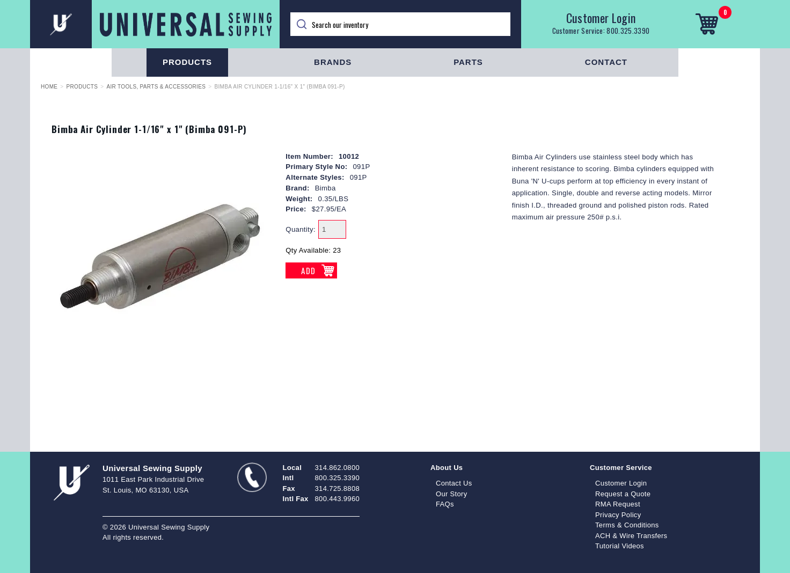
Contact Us (454, 483)
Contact (606, 62)
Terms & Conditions (627, 525)
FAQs (445, 504)
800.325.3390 (627, 30)
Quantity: (301, 229)
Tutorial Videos (619, 546)
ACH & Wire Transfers (631, 536)
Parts (468, 62)
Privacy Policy (618, 515)
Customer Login (601, 17)
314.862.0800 (337, 468)
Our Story (451, 494)
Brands (333, 62)
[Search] (400, 24)
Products (187, 62)
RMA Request (617, 504)
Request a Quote (622, 494)
